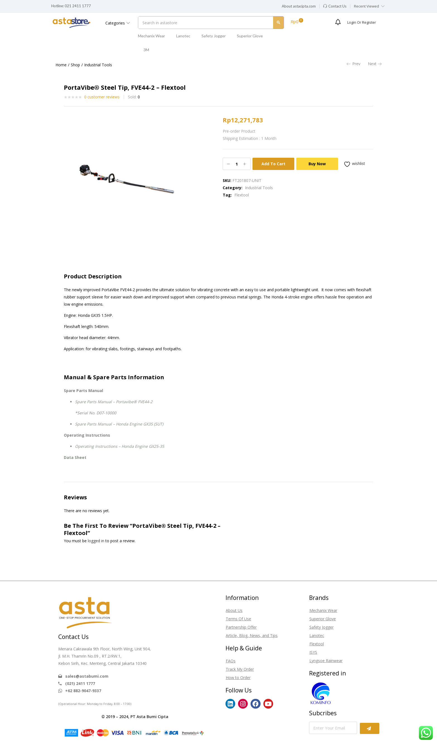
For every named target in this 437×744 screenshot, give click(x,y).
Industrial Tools (98, 64)
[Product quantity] (236, 164)
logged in (96, 540)
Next (375, 64)
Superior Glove (250, 35)
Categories (117, 23)
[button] (299, 6)
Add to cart (273, 163)
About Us (234, 610)
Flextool (241, 195)
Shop (75, 64)
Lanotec (183, 35)
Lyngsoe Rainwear (326, 660)
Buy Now (317, 163)
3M (146, 49)
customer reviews (102, 97)
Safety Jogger (213, 35)
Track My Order (240, 669)
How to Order (238, 677)
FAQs (231, 660)
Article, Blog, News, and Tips (252, 635)
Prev (353, 64)
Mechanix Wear (151, 35)
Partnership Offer (241, 627)
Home (61, 64)
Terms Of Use (238, 618)
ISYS (313, 652)
